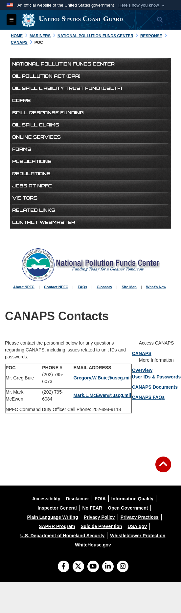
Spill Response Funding (48, 112)
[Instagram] (122, 567)
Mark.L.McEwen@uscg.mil (102, 395)
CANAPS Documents (155, 387)
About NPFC (23, 287)
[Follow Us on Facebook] (63, 567)
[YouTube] (93, 567)
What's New (156, 287)
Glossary (104, 287)
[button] (142, 5)
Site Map (129, 287)
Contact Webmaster (43, 222)
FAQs (82, 287)
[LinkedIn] (108, 567)
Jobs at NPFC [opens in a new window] (32, 185)
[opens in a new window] (46, 498)
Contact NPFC (56, 287)
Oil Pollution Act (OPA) (46, 76)
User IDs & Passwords (156, 376)
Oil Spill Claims (35, 124)
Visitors (24, 198)
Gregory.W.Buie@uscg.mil (101, 377)
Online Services (36, 137)
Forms (21, 149)
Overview (142, 370)
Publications (32, 161)
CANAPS (141, 353)
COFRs (21, 100)
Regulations (31, 173)
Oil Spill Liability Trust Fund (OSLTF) (67, 88)
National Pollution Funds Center (63, 64)
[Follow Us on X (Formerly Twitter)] (78, 567)
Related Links (33, 210)
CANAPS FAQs (148, 397)
